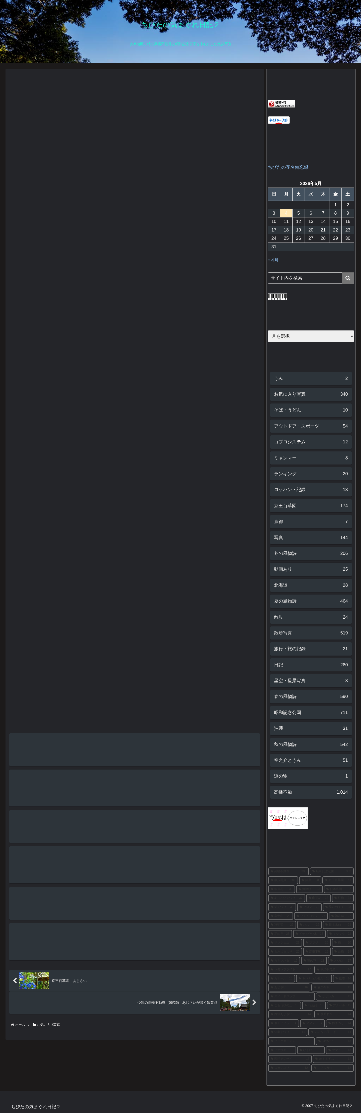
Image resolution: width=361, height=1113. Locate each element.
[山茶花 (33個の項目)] (318, 898)
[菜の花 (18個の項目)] (314, 961)
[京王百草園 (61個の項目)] (338, 880)
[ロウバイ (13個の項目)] (335, 1041)
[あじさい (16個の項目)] (289, 987)
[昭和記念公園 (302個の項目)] (332, 871)
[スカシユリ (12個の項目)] (289, 1068)
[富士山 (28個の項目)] (280, 916)
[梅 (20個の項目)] (343, 943)
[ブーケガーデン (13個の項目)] (291, 1041)
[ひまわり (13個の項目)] (311, 1050)
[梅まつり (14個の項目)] (340, 1023)
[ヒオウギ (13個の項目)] (282, 1050)
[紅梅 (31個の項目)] (343, 898)
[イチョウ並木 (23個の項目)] (309, 934)
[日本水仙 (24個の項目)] (338, 925)
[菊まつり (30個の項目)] (282, 907)
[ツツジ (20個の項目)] (317, 943)
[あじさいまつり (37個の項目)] (286, 898)
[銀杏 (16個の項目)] (343, 979)
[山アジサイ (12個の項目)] (332, 1068)
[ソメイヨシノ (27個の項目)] (311, 916)
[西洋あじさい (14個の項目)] (291, 1014)
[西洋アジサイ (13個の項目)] (290, 1059)
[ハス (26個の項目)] (309, 925)
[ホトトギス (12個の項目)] (333, 1059)
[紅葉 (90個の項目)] (310, 880)
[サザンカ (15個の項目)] (335, 996)
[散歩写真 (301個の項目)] (283, 880)
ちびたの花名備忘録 (288, 167)
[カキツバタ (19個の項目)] (284, 961)
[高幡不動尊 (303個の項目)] (288, 871)
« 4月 (273, 260)
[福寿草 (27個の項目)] (341, 916)
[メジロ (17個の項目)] (341, 961)
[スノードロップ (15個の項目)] (291, 996)
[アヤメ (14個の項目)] (312, 1023)
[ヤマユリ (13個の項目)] (340, 1050)
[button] (348, 278)
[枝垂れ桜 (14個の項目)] (334, 1014)
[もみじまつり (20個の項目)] (285, 952)
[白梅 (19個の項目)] (343, 952)
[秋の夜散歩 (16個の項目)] (334, 970)
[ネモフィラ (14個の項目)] (283, 1023)
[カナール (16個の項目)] (281, 979)
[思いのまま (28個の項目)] (338, 907)
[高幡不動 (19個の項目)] (317, 952)
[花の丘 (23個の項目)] (280, 934)
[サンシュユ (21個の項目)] (285, 943)
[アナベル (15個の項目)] (340, 1006)
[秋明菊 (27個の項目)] (282, 925)
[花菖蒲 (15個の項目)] (314, 1006)
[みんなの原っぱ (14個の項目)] (331, 1032)
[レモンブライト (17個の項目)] (291, 970)
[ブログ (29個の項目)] (309, 907)
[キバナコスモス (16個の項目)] (314, 979)
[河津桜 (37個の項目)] (309, 889)
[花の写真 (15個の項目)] (332, 987)
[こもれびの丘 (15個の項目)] (284, 1006)
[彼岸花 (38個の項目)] (281, 889)
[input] (311, 278)
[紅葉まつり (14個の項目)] (288, 1032)
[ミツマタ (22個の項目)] (340, 934)
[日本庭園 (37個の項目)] (339, 889)
